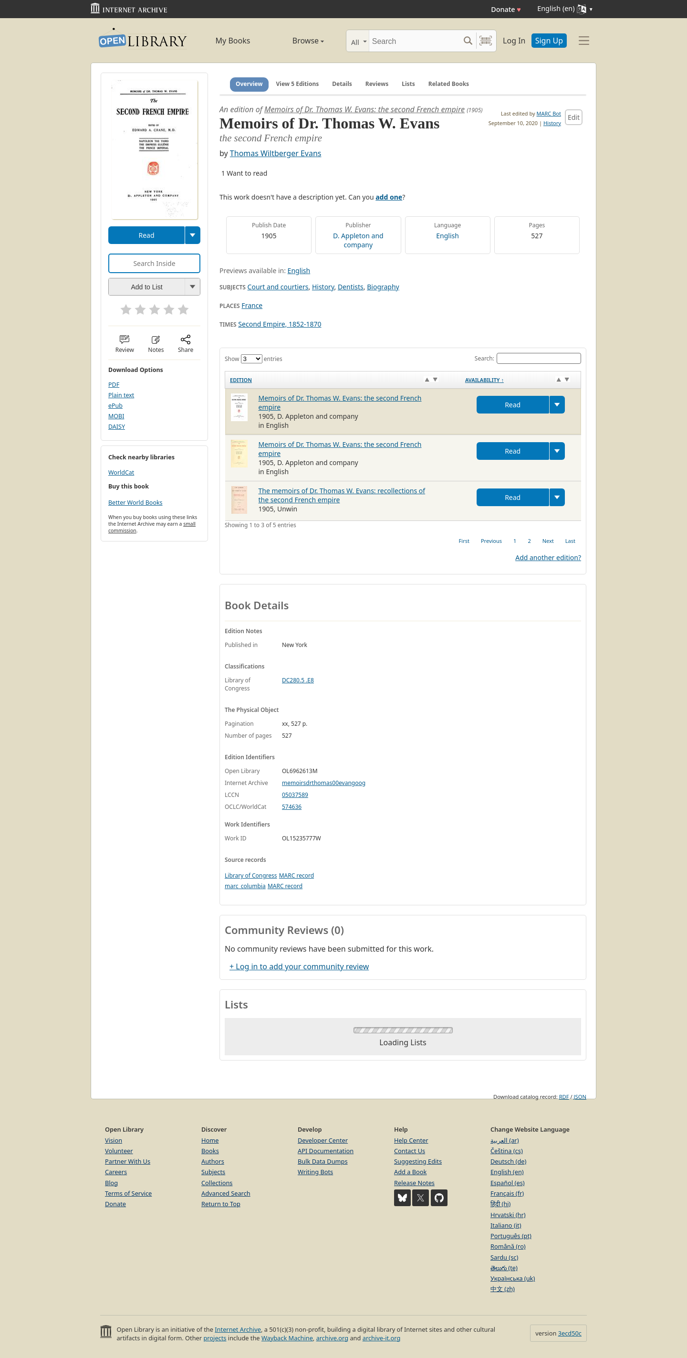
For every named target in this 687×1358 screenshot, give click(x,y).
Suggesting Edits (418, 1161)
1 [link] (514, 540)
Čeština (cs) (506, 1150)
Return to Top (220, 1203)
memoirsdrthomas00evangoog (323, 783)
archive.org (332, 1338)
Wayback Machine (287, 1338)
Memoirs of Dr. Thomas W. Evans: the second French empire (364, 109)
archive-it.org (382, 1338)
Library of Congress (251, 875)
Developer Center (323, 1140)
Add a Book (410, 1171)
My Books (233, 40)
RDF (564, 1096)
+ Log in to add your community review (299, 966)
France (251, 305)
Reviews (376, 84)
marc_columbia (245, 886)
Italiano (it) (505, 1225)
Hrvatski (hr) (508, 1214)
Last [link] (570, 540)
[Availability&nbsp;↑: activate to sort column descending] (520, 379)
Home (210, 1140)
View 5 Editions (297, 84)
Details (342, 84)
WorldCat (121, 472)
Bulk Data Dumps (323, 1161)
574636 (292, 807)
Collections (217, 1182)
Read (146, 235)
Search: (528, 358)
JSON (580, 1096)
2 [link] (529, 540)
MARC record (296, 875)
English (447, 235)
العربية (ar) (504, 1140)
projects (214, 1338)
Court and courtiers (278, 286)
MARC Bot (549, 113)
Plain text (121, 395)
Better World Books (135, 503)
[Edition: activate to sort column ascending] (342, 379)
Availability (484, 379)
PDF (113, 385)
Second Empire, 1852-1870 (279, 324)
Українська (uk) (512, 1278)
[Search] (414, 41)
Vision (113, 1140)
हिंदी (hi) (500, 1203)
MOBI (116, 416)
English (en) (507, 1171)
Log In (514, 40)
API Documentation (326, 1150)
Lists (408, 84)
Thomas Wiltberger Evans (276, 153)
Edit (574, 117)
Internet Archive (238, 1329)
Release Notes (414, 1182)
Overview (249, 84)
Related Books (448, 84)
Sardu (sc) (504, 1257)
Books (210, 1150)
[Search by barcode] (485, 41)
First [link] (464, 540)
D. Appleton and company (358, 240)
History (552, 123)
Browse (297, 40)
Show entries (253, 359)
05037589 (295, 795)
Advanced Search (225, 1193)
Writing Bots (315, 1171)
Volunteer (119, 1150)
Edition (241, 379)
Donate (506, 9)
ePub (115, 406)
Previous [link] (491, 540)
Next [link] (548, 540)
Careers (116, 1171)
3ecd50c (570, 1333)
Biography (383, 286)
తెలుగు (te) (504, 1267)
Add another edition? (548, 557)
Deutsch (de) (508, 1161)
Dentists (351, 286)
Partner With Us (127, 1161)
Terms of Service (128, 1193)
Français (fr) (507, 1193)
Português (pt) (510, 1235)
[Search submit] (467, 41)
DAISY (116, 427)
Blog (111, 1182)
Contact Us (409, 1150)
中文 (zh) (502, 1288)
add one (388, 197)
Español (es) (507, 1182)
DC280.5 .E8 (298, 680)
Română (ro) (508, 1246)
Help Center (411, 1140)
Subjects (213, 1171)
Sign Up (549, 40)
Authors (212, 1161)
